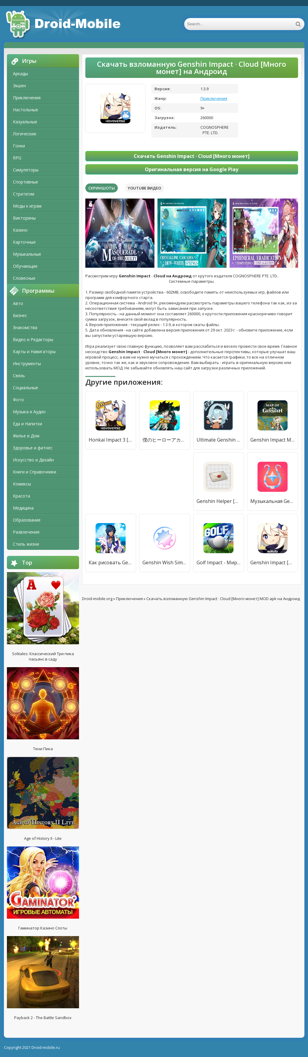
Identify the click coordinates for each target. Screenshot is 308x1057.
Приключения (27, 97)
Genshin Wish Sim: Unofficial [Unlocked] (164, 562)
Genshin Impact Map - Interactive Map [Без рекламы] (272, 439)
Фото (18, 399)
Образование (27, 520)
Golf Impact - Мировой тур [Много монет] (219, 562)
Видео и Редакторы (33, 339)
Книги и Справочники (34, 472)
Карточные (24, 242)
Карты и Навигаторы (34, 351)
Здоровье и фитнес (33, 448)
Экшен (19, 85)
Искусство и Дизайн (33, 460)
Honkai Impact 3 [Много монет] (111, 439)
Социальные (25, 387)
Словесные (24, 278)
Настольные (25, 109)
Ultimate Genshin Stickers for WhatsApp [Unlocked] (219, 439)
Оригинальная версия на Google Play (191, 169)
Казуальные (25, 122)
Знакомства (25, 327)
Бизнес (20, 315)
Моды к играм (27, 206)
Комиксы (22, 484)
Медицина (23, 508)
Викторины (24, 218)
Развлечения (26, 532)
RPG (17, 158)
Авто (18, 303)
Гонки (19, 146)
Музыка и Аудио (29, 411)
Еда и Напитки (27, 424)
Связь (19, 375)
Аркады (20, 73)
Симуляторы (25, 170)
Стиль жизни (26, 544)
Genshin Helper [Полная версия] (219, 501)
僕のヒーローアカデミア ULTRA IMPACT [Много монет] (164, 439)
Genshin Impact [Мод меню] (272, 562)
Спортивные (25, 182)
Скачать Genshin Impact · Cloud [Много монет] (192, 156)
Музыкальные (27, 254)
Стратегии (23, 194)
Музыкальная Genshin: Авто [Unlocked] (272, 501)
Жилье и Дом (26, 436)
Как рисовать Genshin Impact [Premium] (111, 562)
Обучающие (25, 266)
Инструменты (27, 363)
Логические (24, 134)
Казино (20, 230)
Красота (21, 496)
